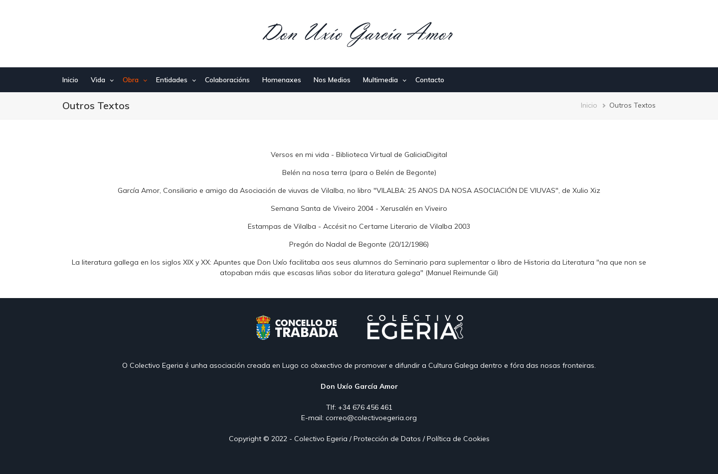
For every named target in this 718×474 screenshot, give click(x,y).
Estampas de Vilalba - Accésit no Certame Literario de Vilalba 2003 (359, 226)
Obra (131, 79)
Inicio (70, 79)
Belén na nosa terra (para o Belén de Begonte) (359, 172)
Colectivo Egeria (321, 438)
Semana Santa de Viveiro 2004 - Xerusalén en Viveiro (359, 208)
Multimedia (380, 79)
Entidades (171, 79)
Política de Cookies (458, 438)
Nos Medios (332, 79)
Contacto (429, 79)
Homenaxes (281, 79)
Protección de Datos (387, 438)
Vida (98, 79)
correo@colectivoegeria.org (371, 417)
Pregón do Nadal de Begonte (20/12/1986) (359, 244)
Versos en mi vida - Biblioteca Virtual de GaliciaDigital (359, 154)
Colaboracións (227, 79)
